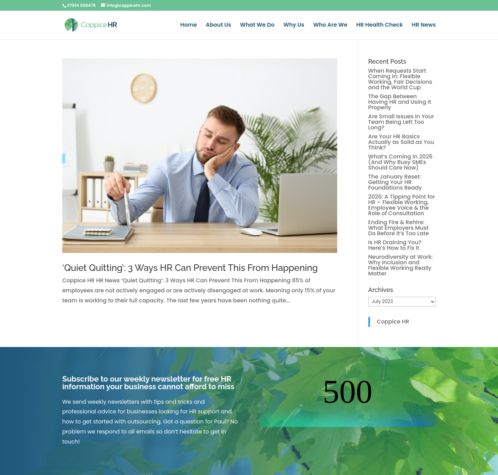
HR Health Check (379, 25)
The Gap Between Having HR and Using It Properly (399, 101)
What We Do (257, 25)
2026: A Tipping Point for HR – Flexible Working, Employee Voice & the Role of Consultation (401, 205)
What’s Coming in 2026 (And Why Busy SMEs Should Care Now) (400, 162)
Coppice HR (393, 322)
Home (188, 25)
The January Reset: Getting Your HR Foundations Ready (395, 182)
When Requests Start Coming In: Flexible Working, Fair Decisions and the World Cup (400, 79)
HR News (424, 25)
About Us (218, 25)
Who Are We (330, 25)
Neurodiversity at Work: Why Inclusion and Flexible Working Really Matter (400, 265)
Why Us (294, 25)
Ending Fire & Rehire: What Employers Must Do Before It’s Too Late (398, 227)
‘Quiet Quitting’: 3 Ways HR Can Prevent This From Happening (190, 268)
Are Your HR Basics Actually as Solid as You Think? (401, 142)
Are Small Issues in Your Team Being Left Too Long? (401, 121)
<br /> (347, 401)
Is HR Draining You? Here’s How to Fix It (395, 245)
